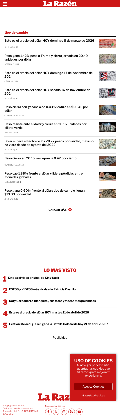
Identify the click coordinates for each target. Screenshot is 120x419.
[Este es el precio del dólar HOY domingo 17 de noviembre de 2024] (107, 76)
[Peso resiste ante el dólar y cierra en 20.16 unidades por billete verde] (107, 127)
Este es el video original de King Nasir (33, 278)
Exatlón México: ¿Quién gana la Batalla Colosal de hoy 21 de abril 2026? (58, 324)
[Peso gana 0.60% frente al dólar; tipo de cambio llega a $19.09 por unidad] (107, 193)
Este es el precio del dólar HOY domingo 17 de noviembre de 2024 (48, 74)
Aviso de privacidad (93, 395)
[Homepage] (60, 3)
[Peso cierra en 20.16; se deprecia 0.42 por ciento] (107, 161)
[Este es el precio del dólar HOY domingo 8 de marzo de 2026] (107, 43)
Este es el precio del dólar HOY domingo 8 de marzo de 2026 (49, 40)
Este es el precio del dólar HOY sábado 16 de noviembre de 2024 (47, 91)
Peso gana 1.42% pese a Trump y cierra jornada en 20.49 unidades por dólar (46, 57)
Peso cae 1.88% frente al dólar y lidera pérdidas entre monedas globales (43, 175)
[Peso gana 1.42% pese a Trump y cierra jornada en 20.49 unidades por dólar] (107, 59)
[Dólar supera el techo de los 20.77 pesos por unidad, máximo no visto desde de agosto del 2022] (107, 144)
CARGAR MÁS (60, 209)
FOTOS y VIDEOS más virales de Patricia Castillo (42, 289)
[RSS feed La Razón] (71, 412)
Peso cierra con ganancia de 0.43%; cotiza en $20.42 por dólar (46, 109)
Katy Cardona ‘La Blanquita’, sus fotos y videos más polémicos (52, 301)
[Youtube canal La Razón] (79, 412)
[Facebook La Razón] (48, 412)
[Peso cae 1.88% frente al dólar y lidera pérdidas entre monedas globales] (107, 176)
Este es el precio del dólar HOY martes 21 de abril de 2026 (49, 312)
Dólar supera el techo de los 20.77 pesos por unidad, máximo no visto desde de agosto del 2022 (49, 143)
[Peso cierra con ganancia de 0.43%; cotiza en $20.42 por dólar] (107, 110)
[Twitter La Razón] (56, 412)
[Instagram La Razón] (64, 412)
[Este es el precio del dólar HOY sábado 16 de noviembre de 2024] (107, 93)
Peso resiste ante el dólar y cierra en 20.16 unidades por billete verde (45, 126)
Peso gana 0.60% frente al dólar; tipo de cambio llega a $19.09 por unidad (44, 192)
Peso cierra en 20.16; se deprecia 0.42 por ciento (40, 158)
